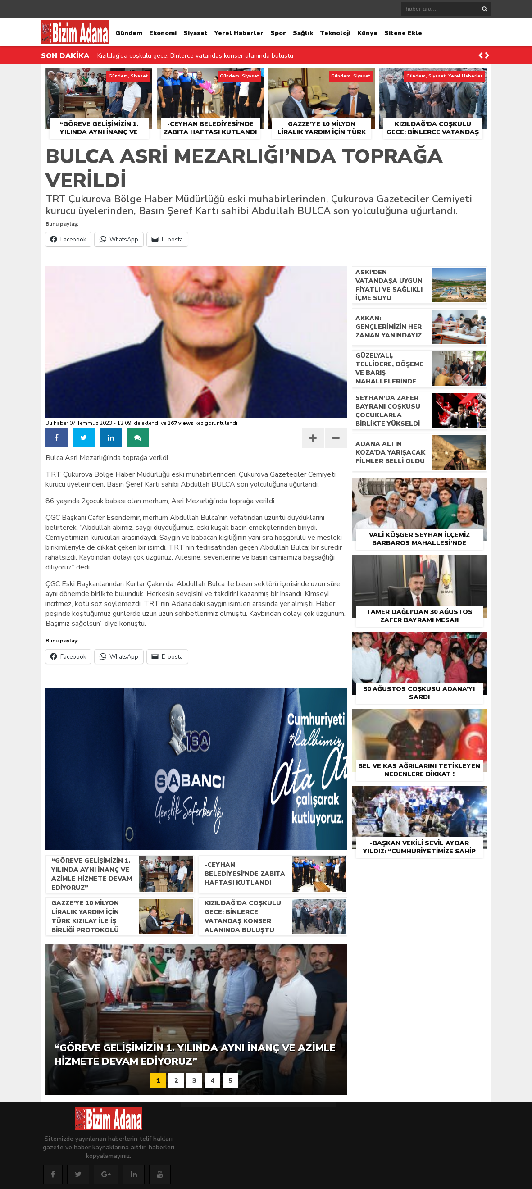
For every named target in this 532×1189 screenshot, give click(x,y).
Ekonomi (163, 33)
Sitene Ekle (403, 33)
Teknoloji (335, 33)
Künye (367, 33)
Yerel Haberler (239, 33)
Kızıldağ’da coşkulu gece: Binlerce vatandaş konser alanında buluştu (195, 55)
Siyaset (195, 33)
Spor (278, 33)
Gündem (128, 33)
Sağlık (303, 33)
